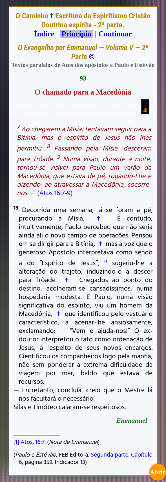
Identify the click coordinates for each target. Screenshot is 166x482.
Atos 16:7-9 (54, 192)
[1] (16, 441)
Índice (44, 34)
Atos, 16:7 (33, 441)
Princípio (76, 34)
